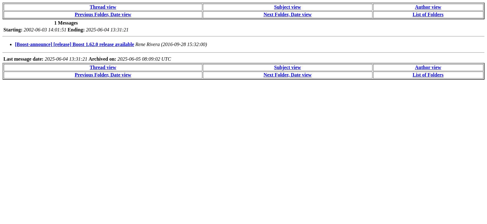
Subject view (287, 7)
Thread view (103, 7)
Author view (428, 7)
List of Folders (428, 14)
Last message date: (23, 59)
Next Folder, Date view (287, 14)
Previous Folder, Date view (103, 14)
